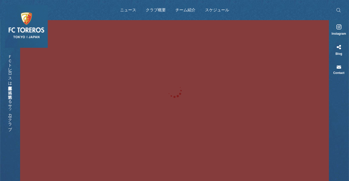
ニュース (128, 10)
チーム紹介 (185, 10)
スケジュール (217, 10)
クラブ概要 (156, 10)
